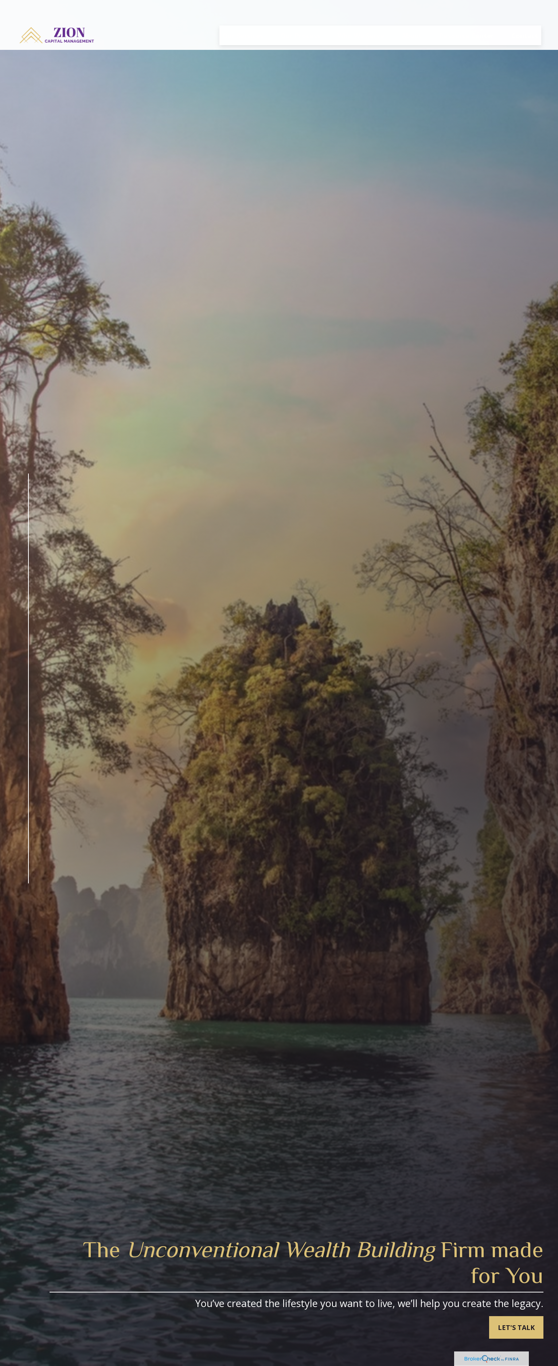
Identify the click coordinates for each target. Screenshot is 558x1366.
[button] (242, 15)
